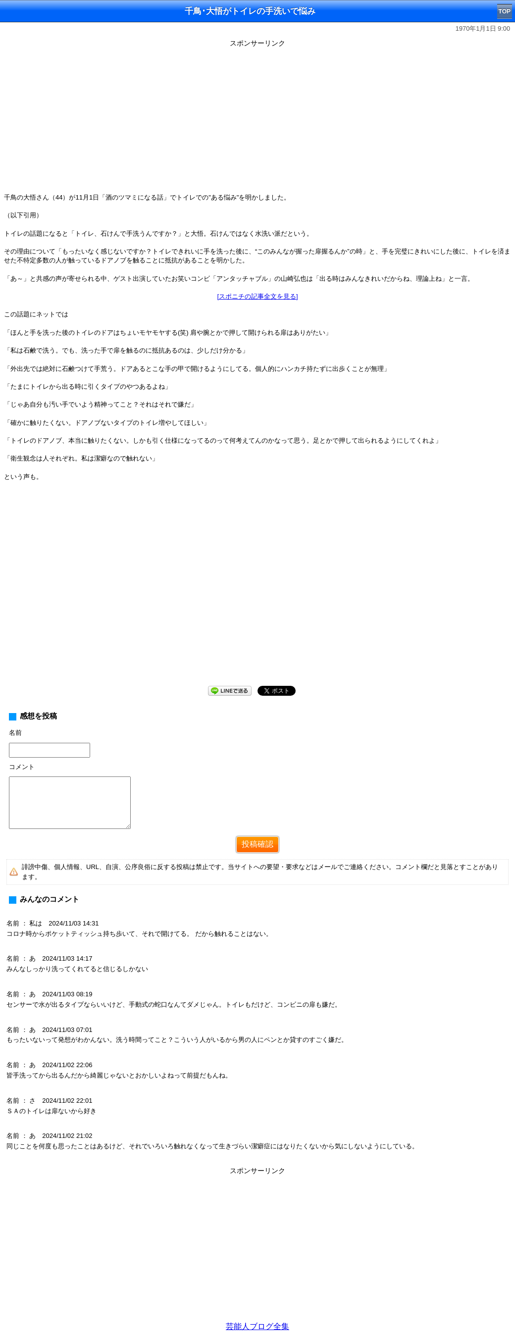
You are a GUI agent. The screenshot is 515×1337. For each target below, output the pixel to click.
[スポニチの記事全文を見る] (257, 296)
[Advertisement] (257, 120)
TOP (505, 11)
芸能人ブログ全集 (257, 1326)
